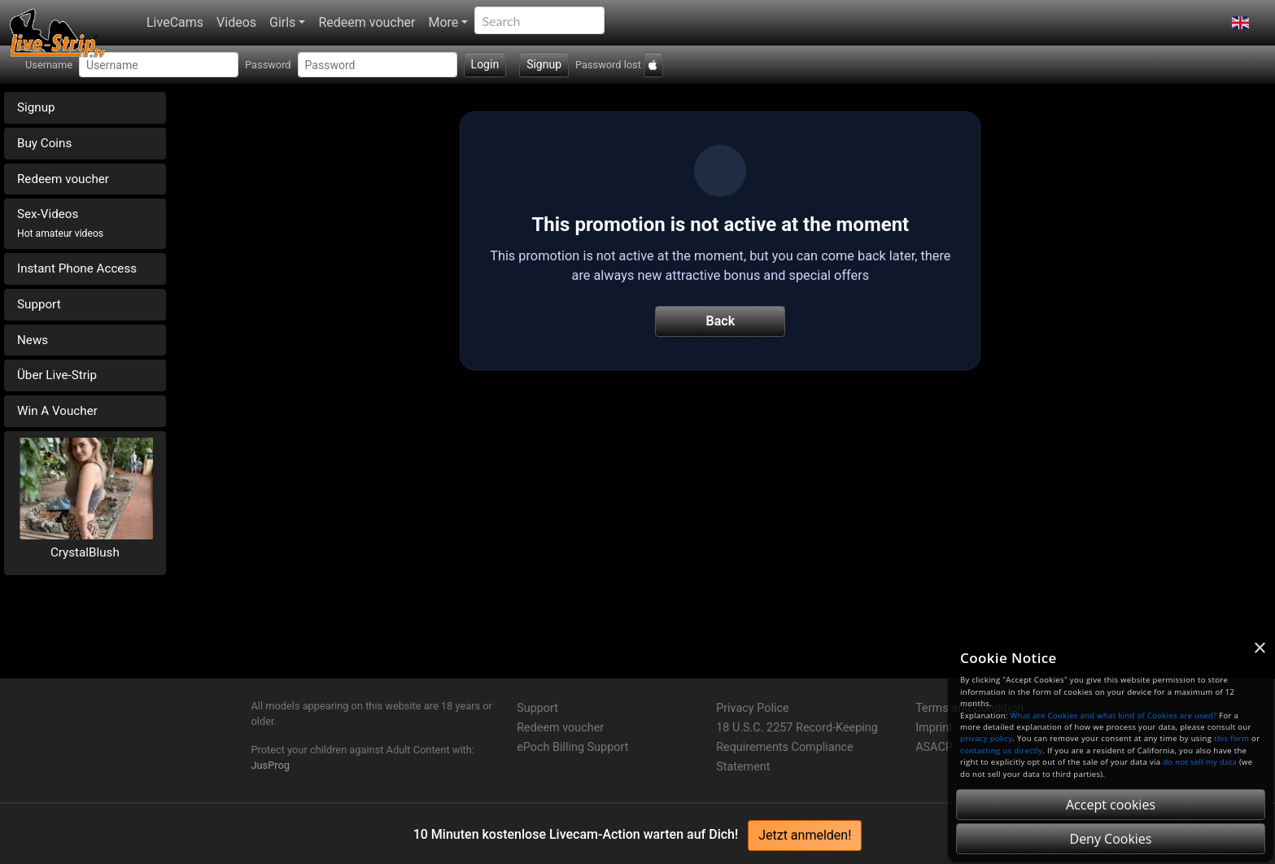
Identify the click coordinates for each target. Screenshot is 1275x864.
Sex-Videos (60, 223)
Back (721, 321)
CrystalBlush (85, 552)
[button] (1240, 23)
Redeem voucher (366, 22)
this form (1231, 738)
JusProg (270, 765)
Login (485, 64)
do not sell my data (1200, 762)
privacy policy (986, 738)
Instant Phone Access (77, 268)
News (32, 340)
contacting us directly (1001, 750)
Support (39, 304)
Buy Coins (44, 143)
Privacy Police (752, 708)
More (443, 22)
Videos (236, 22)
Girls (282, 22)
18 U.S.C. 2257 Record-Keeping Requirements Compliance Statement (797, 747)
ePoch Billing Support (572, 747)
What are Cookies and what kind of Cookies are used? (1114, 715)
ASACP (934, 747)
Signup (543, 64)
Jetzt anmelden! (804, 835)
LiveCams (174, 22)
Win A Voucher (57, 411)
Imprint (934, 728)
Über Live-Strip (57, 375)
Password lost (608, 65)
